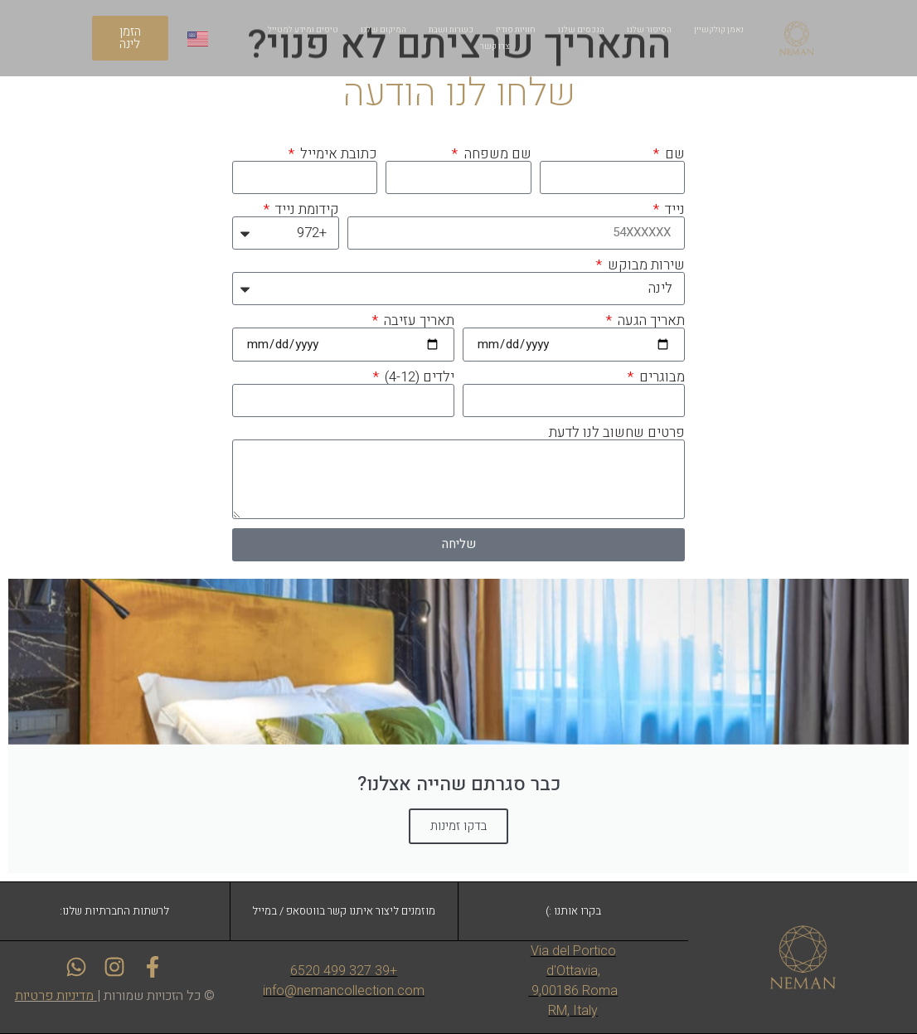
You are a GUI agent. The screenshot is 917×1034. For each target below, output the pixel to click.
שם (673, 154)
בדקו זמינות (458, 826)
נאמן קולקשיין (719, 30)
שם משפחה (496, 154)
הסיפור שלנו (649, 30)
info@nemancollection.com (344, 990)
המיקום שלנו (383, 30)
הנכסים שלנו (581, 30)
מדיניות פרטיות (54, 996)
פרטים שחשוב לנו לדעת (617, 432)
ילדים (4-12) (417, 377)
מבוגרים (660, 377)
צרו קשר (494, 46)
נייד (673, 209)
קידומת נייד (305, 209)
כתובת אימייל (337, 154)
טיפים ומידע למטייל (303, 30)
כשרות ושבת (451, 30)
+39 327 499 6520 (343, 970)
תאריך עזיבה (417, 320)
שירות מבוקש (644, 265)
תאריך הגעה (649, 320)
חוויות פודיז (516, 30)
